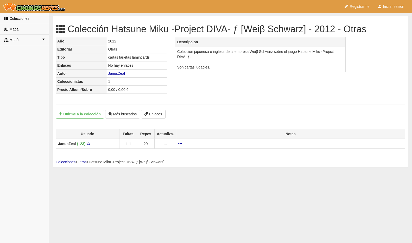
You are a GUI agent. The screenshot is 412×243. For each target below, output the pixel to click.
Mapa (11, 29)
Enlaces (153, 114)
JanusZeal (116, 73)
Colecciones (16, 18)
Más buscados (123, 114)
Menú (24, 39)
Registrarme (357, 6)
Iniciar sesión (390, 6)
